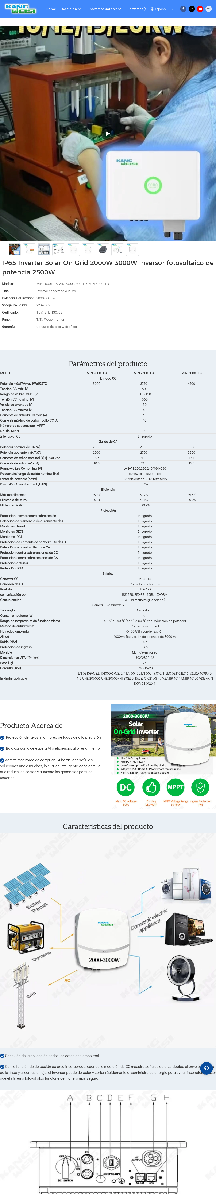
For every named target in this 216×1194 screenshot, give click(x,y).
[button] (145, 9)
